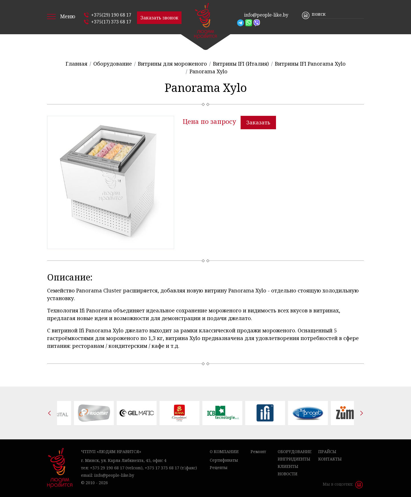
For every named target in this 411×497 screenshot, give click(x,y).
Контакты (330, 459)
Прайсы (327, 451)
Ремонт (258, 451)
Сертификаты (224, 460)
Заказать (258, 122)
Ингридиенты (294, 459)
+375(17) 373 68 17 (111, 22)
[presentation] (49, 413)
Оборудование (294, 451)
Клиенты (288, 466)
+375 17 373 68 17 (162, 467)
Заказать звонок (159, 18)
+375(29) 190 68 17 (111, 15)
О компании (224, 451)
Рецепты (218, 467)
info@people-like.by (266, 15)
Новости (287, 473)
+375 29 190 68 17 (107, 467)
